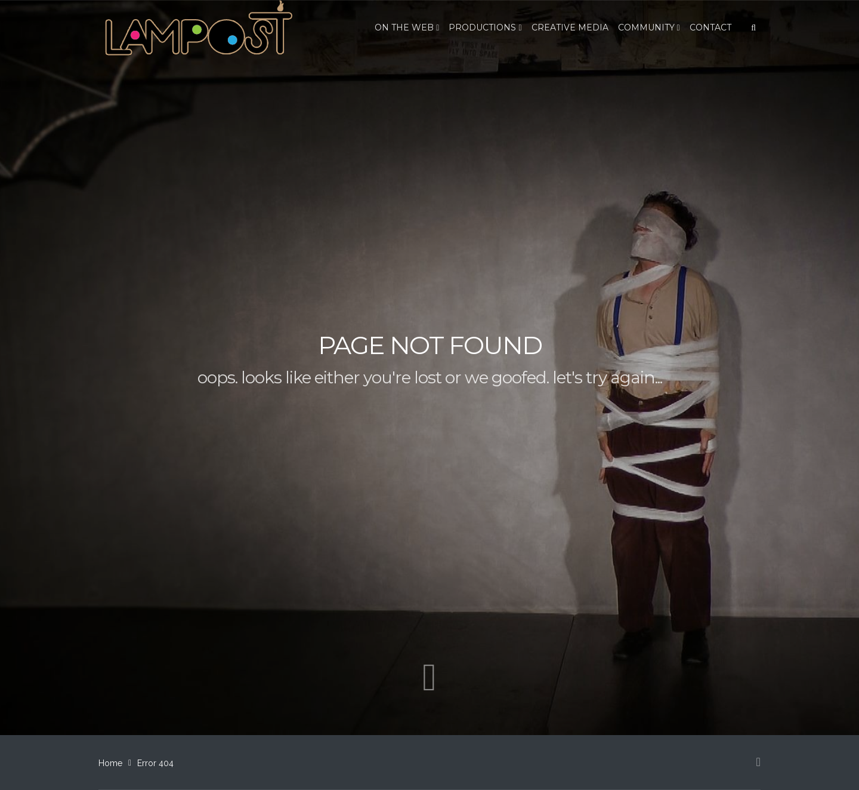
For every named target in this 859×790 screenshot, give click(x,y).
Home (110, 763)
